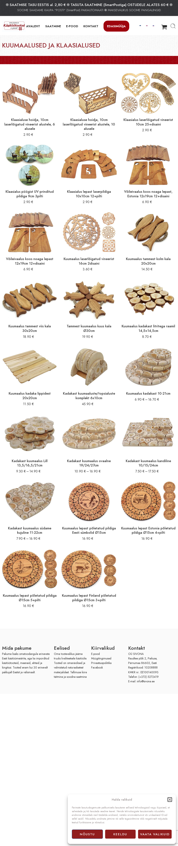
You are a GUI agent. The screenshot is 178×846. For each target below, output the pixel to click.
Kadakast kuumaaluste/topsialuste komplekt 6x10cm (89, 395)
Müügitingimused (101, 658)
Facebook (97, 667)
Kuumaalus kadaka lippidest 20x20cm (30, 395)
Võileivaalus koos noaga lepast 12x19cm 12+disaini (29, 261)
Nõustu (87, 834)
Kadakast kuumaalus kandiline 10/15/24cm (148, 463)
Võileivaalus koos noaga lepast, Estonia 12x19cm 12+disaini (148, 194)
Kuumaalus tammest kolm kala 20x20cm (148, 261)
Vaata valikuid (155, 834)
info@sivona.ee (146, 681)
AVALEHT (33, 26)
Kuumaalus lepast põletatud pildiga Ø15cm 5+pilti (30, 597)
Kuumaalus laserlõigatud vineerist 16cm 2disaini (89, 261)
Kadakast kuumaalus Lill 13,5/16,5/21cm (30, 463)
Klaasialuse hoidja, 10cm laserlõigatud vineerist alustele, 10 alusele (89, 124)
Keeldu (120, 834)
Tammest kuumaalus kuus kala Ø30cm (89, 328)
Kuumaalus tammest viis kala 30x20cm (29, 328)
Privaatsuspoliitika (101, 663)
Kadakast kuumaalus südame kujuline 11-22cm (29, 530)
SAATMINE (53, 26)
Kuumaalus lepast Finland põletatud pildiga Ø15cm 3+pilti (89, 597)
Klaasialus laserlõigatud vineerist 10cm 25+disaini (148, 122)
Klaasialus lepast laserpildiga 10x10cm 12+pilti (89, 194)
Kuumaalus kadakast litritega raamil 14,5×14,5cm (148, 328)
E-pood (95, 654)
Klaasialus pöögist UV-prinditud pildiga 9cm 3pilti (30, 194)
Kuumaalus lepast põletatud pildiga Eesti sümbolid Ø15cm (89, 530)
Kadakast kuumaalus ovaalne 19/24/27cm (89, 463)
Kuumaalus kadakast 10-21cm (148, 393)
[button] (170, 799)
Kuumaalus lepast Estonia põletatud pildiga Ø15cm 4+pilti (148, 530)
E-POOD (72, 26)
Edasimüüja (116, 26)
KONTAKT (90, 26)
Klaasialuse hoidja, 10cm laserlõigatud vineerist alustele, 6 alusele (29, 124)
